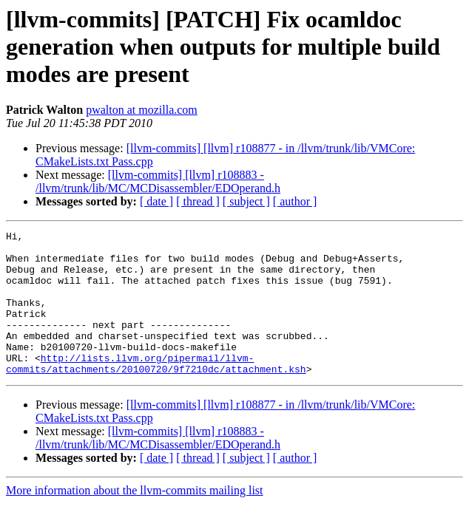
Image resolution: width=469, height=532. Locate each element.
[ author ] (295, 201)
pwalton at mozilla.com (142, 109)
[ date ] (156, 201)
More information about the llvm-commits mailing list (134, 519)
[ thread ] (198, 201)
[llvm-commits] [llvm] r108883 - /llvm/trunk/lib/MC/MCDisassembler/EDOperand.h (158, 181)
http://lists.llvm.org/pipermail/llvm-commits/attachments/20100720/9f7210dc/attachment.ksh (156, 391)
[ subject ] (246, 201)
